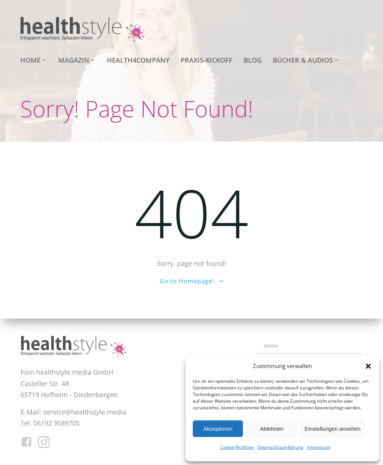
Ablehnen (271, 429)
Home (33, 60)
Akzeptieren (217, 429)
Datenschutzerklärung (280, 447)
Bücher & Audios (306, 60)
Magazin (77, 60)
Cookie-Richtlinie (237, 447)
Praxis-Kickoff (207, 60)
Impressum (318, 447)
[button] (368, 366)
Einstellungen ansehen (332, 429)
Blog (253, 60)
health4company (138, 60)
